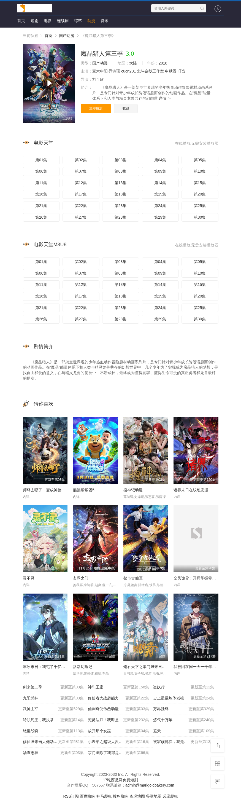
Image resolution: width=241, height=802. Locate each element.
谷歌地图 (153, 796)
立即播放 (95, 108)
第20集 (200, 194)
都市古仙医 (133, 578)
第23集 (121, 205)
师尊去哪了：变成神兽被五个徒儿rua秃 (56, 490)
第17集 (81, 194)
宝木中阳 (100, 71)
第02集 (81, 160)
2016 (163, 63)
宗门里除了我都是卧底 (118, 753)
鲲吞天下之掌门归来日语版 (146, 666)
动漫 (91, 20)
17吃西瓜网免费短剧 (120, 780)
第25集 (200, 205)
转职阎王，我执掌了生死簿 (53, 720)
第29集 (160, 217)
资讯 (104, 20)
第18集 (121, 194)
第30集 (200, 217)
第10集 (200, 171)
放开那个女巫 (118, 731)
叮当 (181, 71)
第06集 (41, 171)
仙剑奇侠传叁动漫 (118, 709)
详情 (165, 98)
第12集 (81, 183)
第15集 (200, 183)
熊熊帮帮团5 (83, 490)
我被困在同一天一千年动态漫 (199, 666)
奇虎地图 (137, 796)
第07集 (81, 171)
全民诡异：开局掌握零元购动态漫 (202, 578)
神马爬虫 (104, 796)
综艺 (78, 20)
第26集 (41, 217)
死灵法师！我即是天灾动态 (118, 720)
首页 (21, 20)
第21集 (41, 205)
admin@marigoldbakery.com (149, 785)
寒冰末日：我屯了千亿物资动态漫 (52, 666)
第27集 (81, 217)
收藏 (126, 108)
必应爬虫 (170, 796)
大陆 (133, 63)
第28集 (121, 217)
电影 (48, 20)
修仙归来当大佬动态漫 (53, 742)
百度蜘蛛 (87, 796)
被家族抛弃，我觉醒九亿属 (183, 742)
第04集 (160, 160)
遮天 (183, 731)
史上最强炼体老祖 (183, 698)
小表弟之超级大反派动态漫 (118, 742)
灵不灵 (28, 578)
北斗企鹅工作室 (150, 71)
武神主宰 (53, 709)
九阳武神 (53, 698)
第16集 (41, 194)
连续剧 (63, 20)
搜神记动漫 (133, 490)
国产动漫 (66, 35)
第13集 (121, 183)
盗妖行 (183, 687)
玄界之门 (80, 578)
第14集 (160, 183)
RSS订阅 (71, 796)
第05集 (200, 160)
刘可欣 (98, 79)
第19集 (160, 194)
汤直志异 (53, 753)
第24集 (160, 205)
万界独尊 (183, 709)
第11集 (41, 183)
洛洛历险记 (82, 666)
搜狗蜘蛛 (120, 796)
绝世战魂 (53, 731)
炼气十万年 (183, 720)
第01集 (41, 160)
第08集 (121, 171)
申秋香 (171, 71)
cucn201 (128, 71)
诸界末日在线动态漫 (191, 490)
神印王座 (118, 687)
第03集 (121, 160)
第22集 (81, 205)
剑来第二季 (53, 687)
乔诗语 (114, 71)
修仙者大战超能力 (118, 698)
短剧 (34, 20)
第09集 (160, 171)
